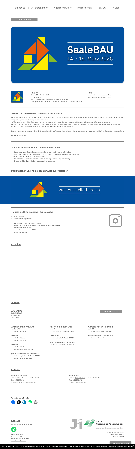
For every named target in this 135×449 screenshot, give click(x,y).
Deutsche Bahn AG (97, 338)
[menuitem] (21, 8)
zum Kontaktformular (18, 441)
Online (21, 216)
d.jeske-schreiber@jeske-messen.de (23, 382)
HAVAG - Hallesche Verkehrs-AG (64, 344)
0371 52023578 (80, 378)
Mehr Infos (129, 447)
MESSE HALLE (105, 97)
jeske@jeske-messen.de (77, 382)
